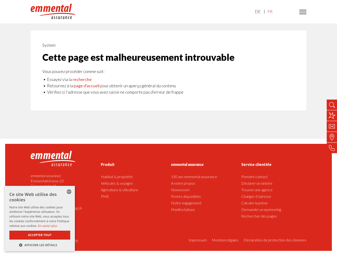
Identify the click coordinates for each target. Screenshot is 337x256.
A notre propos (183, 183)
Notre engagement (186, 203)
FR (269, 11)
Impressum (198, 240)
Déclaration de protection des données (275, 240)
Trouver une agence (257, 189)
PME (105, 196)
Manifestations (183, 209)
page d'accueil (86, 85)
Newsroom (180, 189)
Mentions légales (225, 240)
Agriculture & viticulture (119, 189)
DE (258, 11)
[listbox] (69, 191)
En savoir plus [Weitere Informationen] (47, 226)
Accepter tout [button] (39, 235)
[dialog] (40, 218)
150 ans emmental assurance (194, 176)
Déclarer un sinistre (256, 183)
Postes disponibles (186, 196)
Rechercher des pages (259, 216)
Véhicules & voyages (117, 183)
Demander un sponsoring (261, 209)
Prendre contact (254, 176)
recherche (82, 79)
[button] (39, 245)
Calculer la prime (254, 203)
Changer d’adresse (256, 196)
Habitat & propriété (117, 176)
